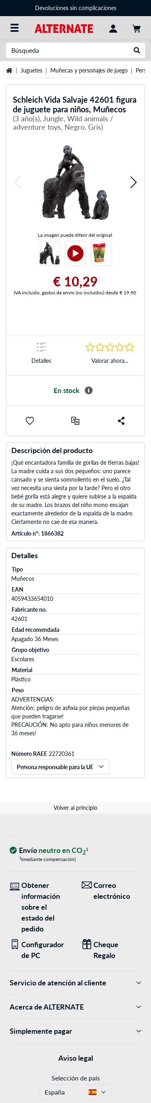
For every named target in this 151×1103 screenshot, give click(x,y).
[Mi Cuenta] (113, 28)
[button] (17, 183)
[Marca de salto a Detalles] (41, 355)
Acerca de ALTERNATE (75, 1007)
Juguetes (31, 70)
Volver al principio (75, 807)
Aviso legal (75, 1057)
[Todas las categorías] (14, 27)
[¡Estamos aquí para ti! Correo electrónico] (112, 891)
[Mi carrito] (136, 28)
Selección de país (76, 1078)
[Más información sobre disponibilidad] (88, 390)
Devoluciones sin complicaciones (75, 7)
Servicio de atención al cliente (75, 982)
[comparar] (75, 420)
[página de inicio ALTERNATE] (64, 27)
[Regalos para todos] (112, 950)
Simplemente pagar (75, 1031)
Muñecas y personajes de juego (89, 70)
